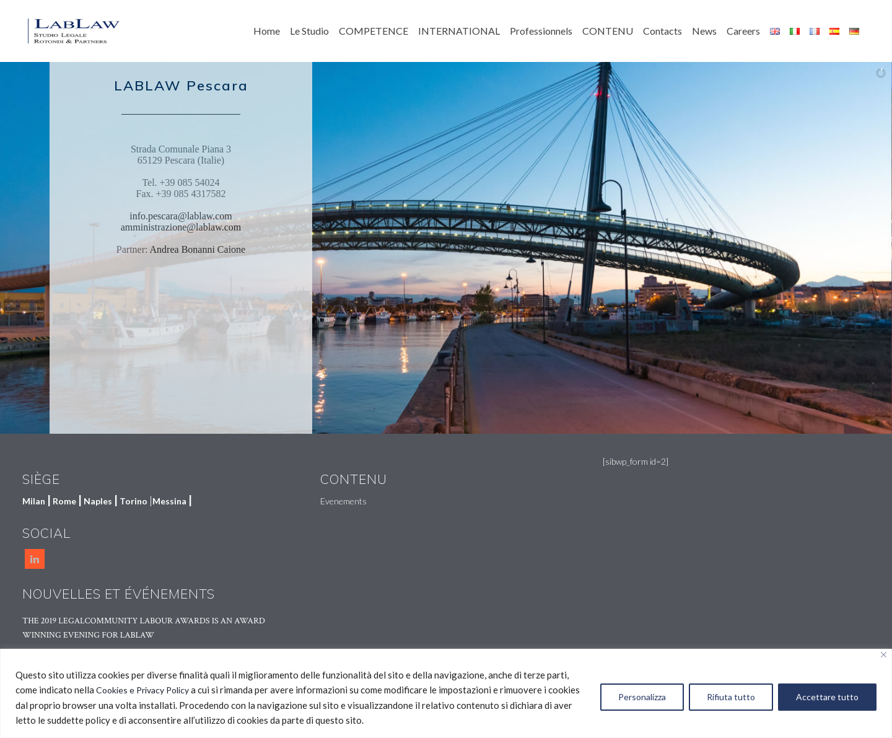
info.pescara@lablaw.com (180, 216)
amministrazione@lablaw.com (181, 227)
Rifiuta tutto (731, 697)
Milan (33, 501)
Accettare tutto (827, 697)
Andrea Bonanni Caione (198, 249)
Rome (64, 501)
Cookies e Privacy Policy (142, 690)
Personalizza (642, 697)
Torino (133, 501)
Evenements (343, 501)
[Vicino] (883, 654)
